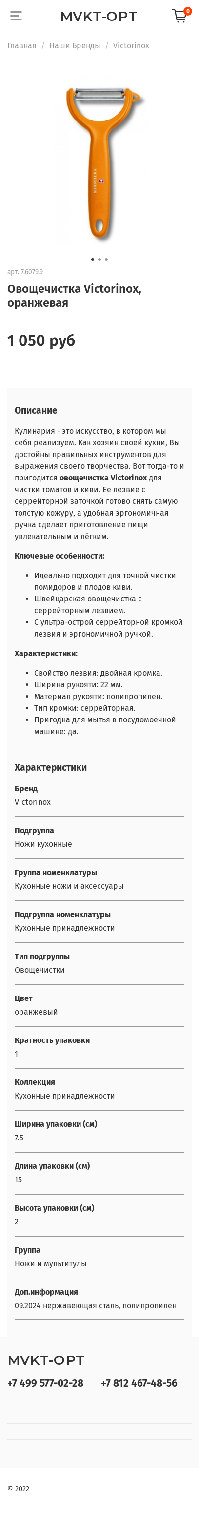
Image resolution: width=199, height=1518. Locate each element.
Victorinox (131, 45)
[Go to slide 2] (99, 259)
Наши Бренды (74, 45)
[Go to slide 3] (106, 259)
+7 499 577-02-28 (45, 1384)
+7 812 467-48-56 (139, 1384)
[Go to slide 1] (92, 259)
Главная (22, 45)
